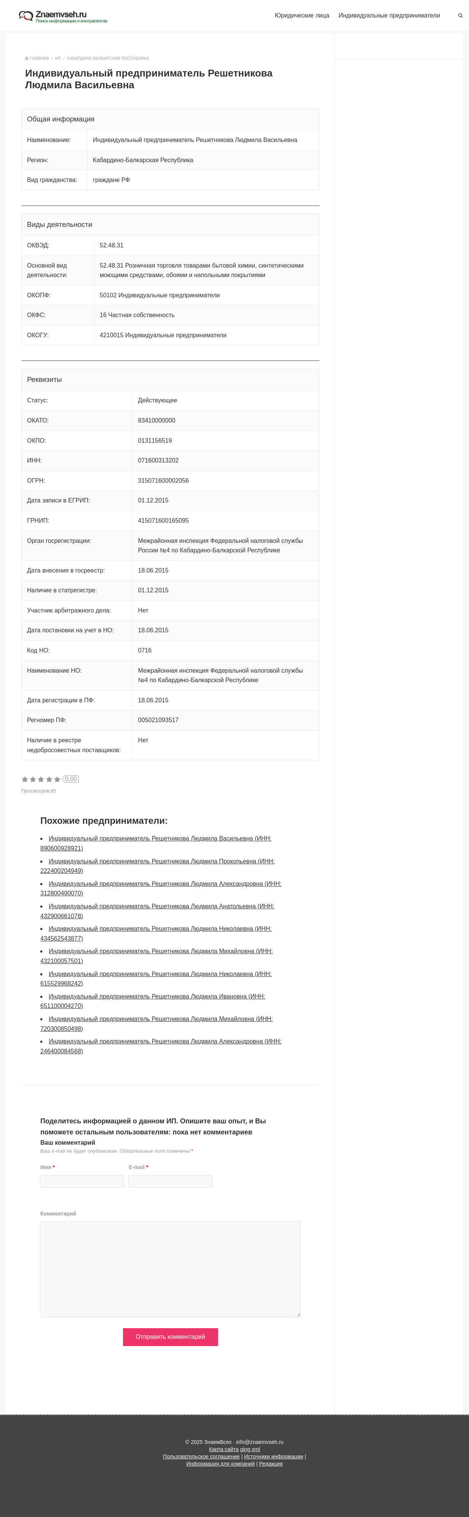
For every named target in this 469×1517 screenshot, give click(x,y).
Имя (47, 1167)
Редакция (271, 1464)
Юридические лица (302, 15)
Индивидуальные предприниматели (389, 15)
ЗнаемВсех (69, 17)
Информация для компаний (221, 1464)
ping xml (250, 1449)
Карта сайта (224, 1449)
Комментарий (58, 1214)
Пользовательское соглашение (201, 1456)
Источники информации (273, 1456)
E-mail (138, 1167)
